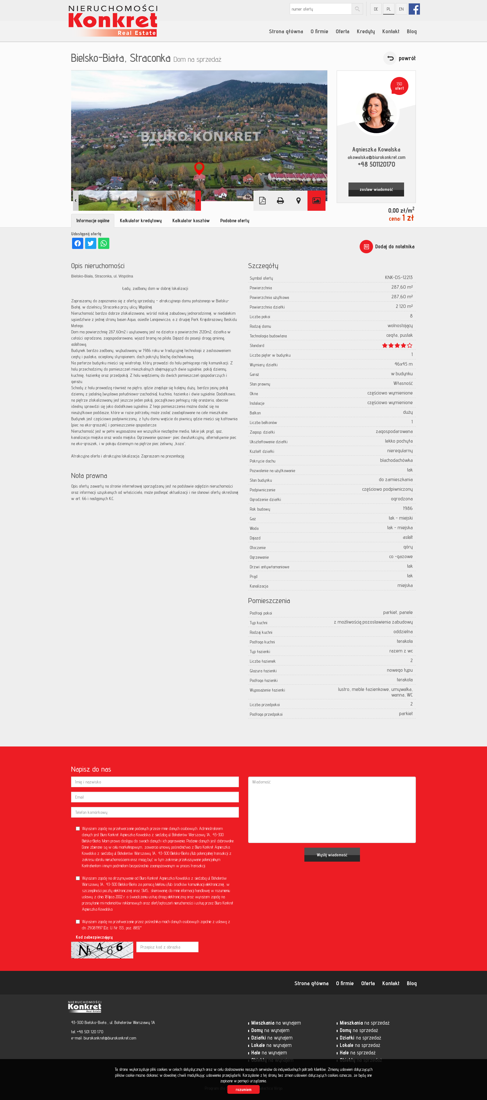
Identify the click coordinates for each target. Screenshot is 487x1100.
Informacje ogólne (92, 220)
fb (414, 9)
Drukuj (280, 201)
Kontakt (390, 31)
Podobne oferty (234, 220)
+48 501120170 (376, 164)
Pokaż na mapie (298, 201)
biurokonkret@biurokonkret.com (110, 1037)
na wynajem (276, 1023)
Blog (412, 31)
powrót (407, 58)
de (376, 9)
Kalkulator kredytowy (141, 220)
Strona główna (286, 31)
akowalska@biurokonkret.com (376, 157)
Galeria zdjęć (316, 201)
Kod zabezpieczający (94, 937)
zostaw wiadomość (376, 189)
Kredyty (366, 31)
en (401, 9)
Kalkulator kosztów (191, 220)
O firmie (319, 31)
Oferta (342, 31)
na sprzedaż (364, 1023)
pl (389, 9)
